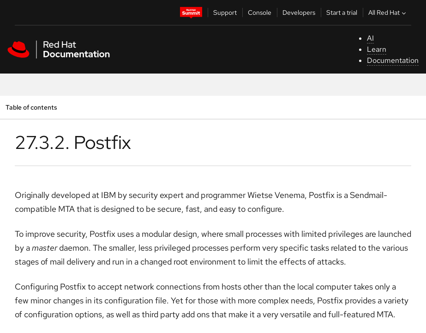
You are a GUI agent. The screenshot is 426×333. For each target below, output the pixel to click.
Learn (376, 49)
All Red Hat (388, 12)
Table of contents (31, 107)
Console (259, 12)
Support (225, 12)
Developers (298, 12)
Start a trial (341, 12)
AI (370, 38)
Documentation (393, 60)
